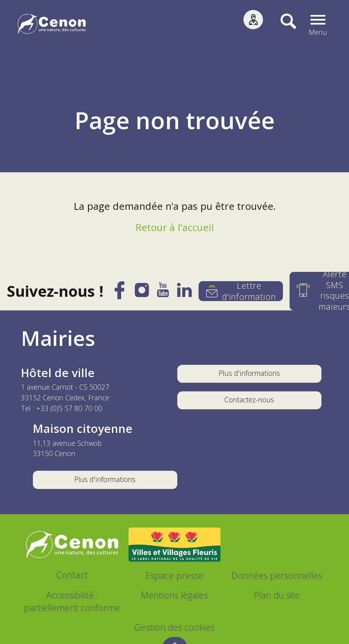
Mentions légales (174, 595)
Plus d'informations (249, 373)
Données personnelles (276, 575)
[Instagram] (142, 292)
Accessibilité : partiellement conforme (72, 601)
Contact (72, 575)
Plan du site (277, 595)
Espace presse (174, 575)
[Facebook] (120, 294)
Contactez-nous (249, 399)
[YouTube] (163, 293)
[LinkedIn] (184, 293)
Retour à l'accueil (174, 227)
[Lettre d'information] (241, 291)
